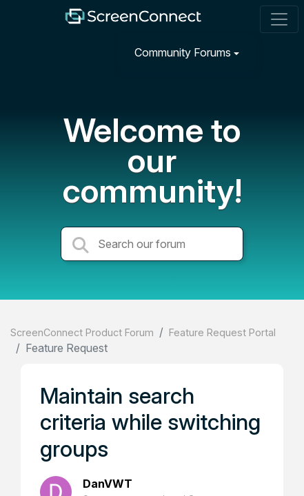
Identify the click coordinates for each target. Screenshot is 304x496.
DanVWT (107, 483)
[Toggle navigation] (279, 19)
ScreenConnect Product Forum (82, 332)
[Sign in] (277, 52)
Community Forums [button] (182, 52)
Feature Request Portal (222, 332)
